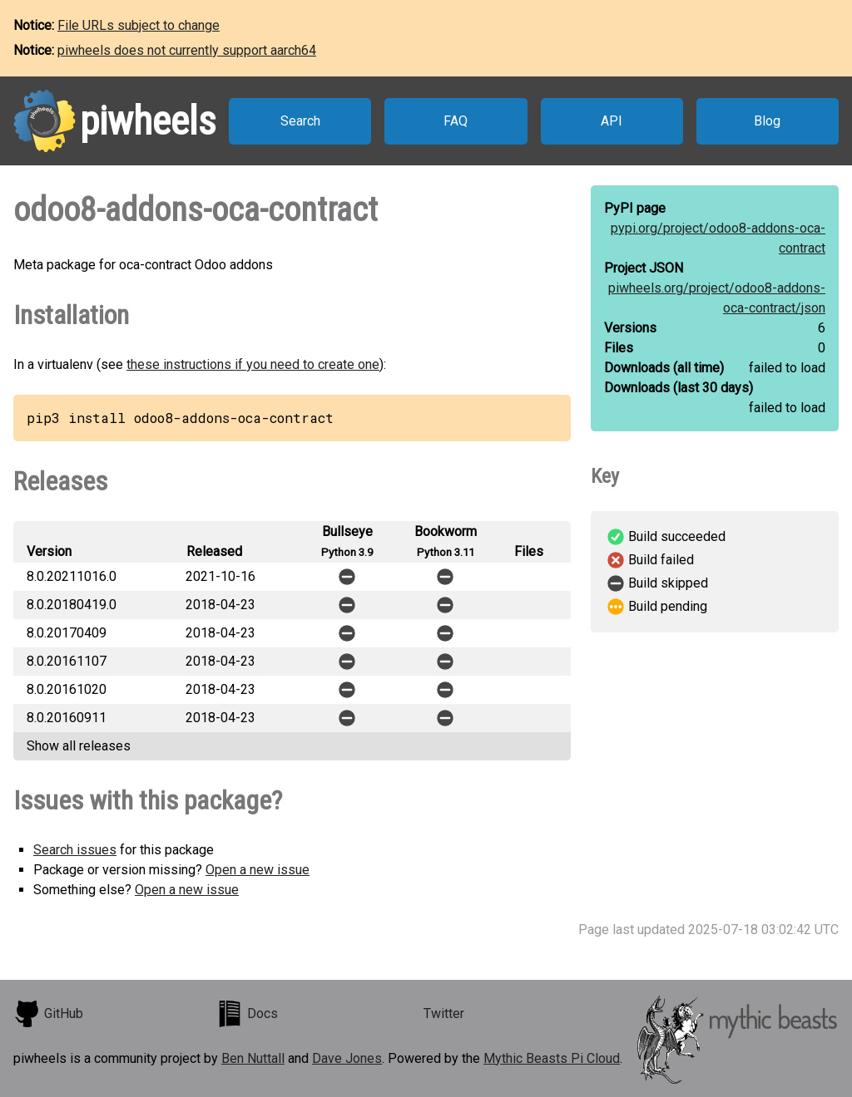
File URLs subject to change (138, 25)
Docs (247, 1014)
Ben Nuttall (253, 1058)
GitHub (48, 1014)
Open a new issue (258, 870)
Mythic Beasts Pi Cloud (551, 1058)
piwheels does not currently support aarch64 (186, 50)
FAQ (455, 121)
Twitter (444, 1013)
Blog (767, 121)
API (611, 121)
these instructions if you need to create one (252, 364)
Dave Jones (347, 1058)
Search (300, 121)
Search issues (74, 850)
